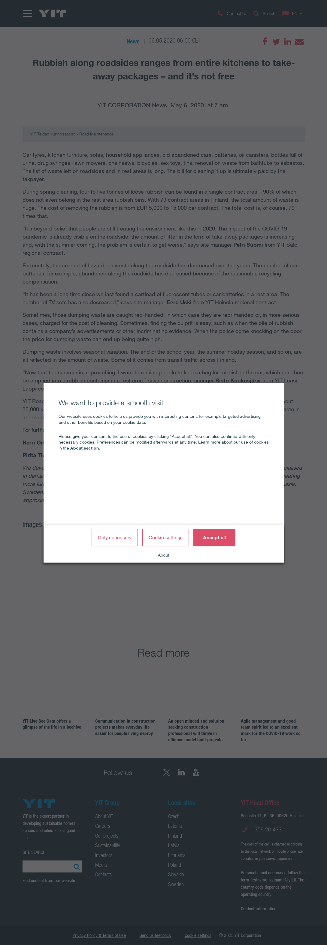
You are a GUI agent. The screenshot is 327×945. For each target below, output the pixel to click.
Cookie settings (166, 537)
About (163, 555)
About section (84, 448)
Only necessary (115, 537)
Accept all (214, 537)
